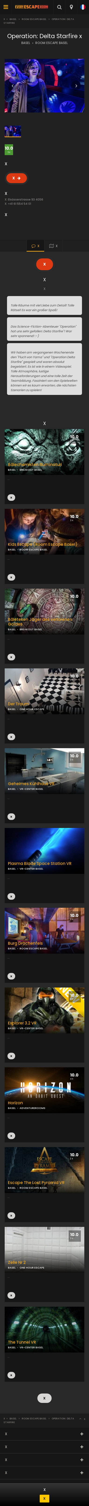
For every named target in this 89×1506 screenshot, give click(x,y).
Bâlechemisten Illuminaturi (35, 464)
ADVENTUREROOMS (32, 1108)
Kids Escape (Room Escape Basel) (42, 544)
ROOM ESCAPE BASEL (51, 43)
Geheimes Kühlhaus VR (31, 783)
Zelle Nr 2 (17, 1262)
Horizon (15, 1102)
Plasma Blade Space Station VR (39, 863)
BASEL (25, 43)
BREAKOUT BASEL (31, 470)
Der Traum (18, 704)
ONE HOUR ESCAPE (32, 709)
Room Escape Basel (34, 19)
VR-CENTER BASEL (31, 869)
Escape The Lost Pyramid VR (36, 1182)
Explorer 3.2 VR (22, 1023)
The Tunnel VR (22, 1342)
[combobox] (71, 7)
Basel (13, 19)
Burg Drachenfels (25, 943)
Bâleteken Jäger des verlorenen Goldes (40, 622)
